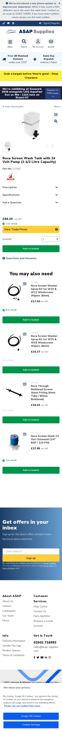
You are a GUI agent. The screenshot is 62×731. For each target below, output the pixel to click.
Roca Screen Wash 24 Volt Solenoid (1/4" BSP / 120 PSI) (45, 439)
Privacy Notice (49, 563)
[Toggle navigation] (10, 43)
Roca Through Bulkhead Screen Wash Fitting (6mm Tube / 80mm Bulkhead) (43, 392)
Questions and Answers (19, 258)
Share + (57, 106)
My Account (38, 43)
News (5, 620)
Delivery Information (13, 641)
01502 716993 (45, 642)
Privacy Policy (49, 566)
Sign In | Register (49, 23)
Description (9, 187)
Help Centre (40, 606)
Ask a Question (11, 202)
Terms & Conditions (13, 655)
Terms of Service (8, 568)
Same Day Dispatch (49, 59)
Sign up (31, 558)
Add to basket (31, 248)
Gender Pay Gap (11, 645)
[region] (31, 707)
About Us (7, 601)
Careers (6, 606)
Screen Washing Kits (14, 106)
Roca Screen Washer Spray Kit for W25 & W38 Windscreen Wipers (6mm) (44, 341)
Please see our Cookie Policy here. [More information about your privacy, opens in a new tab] (22, 705)
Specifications (11, 195)
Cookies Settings (31, 724)
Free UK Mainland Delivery (18, 59)
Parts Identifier (42, 616)
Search (24, 43)
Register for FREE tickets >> (53, 93)
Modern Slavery (11, 650)
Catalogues (9, 610)
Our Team (8, 615)
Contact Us (40, 611)
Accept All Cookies (31, 716)
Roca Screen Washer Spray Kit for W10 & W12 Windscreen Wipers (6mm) (44, 290)
